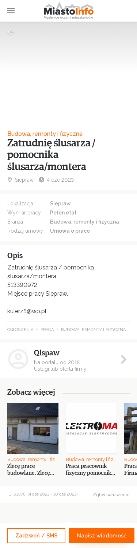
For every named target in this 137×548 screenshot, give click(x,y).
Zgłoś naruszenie (111, 494)
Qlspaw (47, 353)
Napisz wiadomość (101, 535)
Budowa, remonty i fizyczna (45, 133)
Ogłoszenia (20, 329)
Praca (47, 329)
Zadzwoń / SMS (36, 535)
